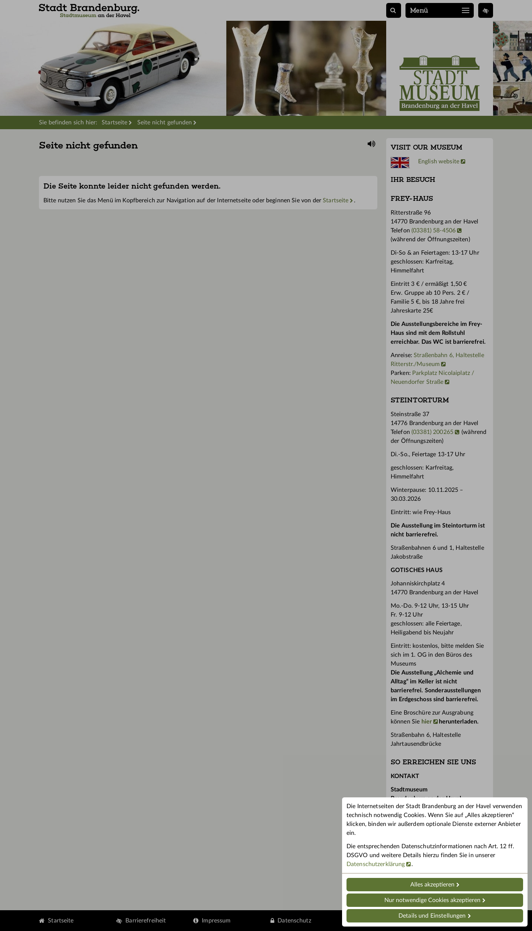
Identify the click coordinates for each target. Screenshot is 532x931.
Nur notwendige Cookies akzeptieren (432, 900)
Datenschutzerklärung (376, 864)
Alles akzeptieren (432, 885)
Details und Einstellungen (432, 916)
